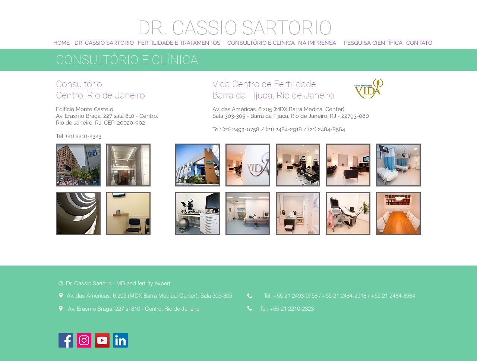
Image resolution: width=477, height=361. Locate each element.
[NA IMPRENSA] (317, 42)
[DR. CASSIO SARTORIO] (104, 42)
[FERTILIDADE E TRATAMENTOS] (179, 42)
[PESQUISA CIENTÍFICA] (373, 42)
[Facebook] (66, 340)
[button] (78, 165)
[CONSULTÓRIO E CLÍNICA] (261, 42)
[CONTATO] (419, 42)
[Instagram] (84, 340)
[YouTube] (102, 340)
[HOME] (61, 42)
